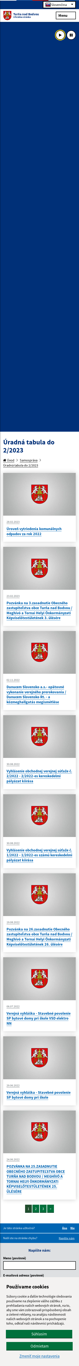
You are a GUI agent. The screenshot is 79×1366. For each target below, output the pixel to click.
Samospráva (28, 460)
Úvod (8, 460)
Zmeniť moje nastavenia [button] (39, 1356)
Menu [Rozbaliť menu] (65, 15)
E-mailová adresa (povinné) (23, 1275)
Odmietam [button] (40, 1346)
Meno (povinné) (14, 1258)
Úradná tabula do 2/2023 (20, 465)
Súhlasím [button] (39, 1333)
